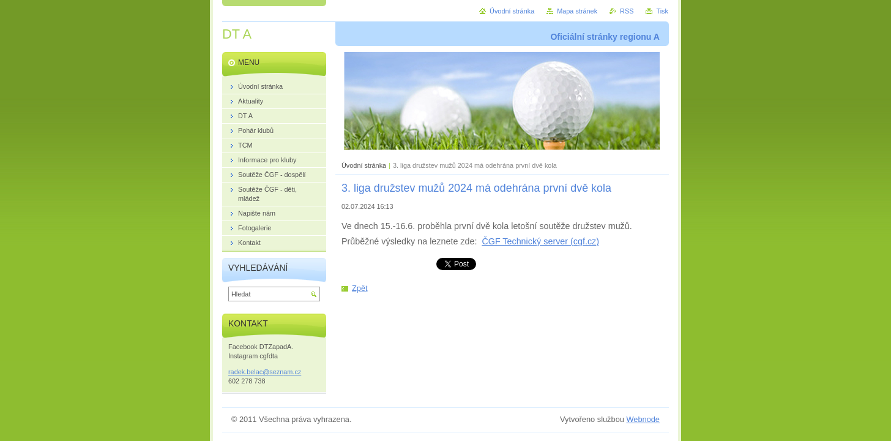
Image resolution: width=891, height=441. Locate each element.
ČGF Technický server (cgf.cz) (540, 241)
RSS (626, 11)
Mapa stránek (577, 11)
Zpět (360, 288)
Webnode (643, 419)
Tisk (662, 11)
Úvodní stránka (363, 165)
